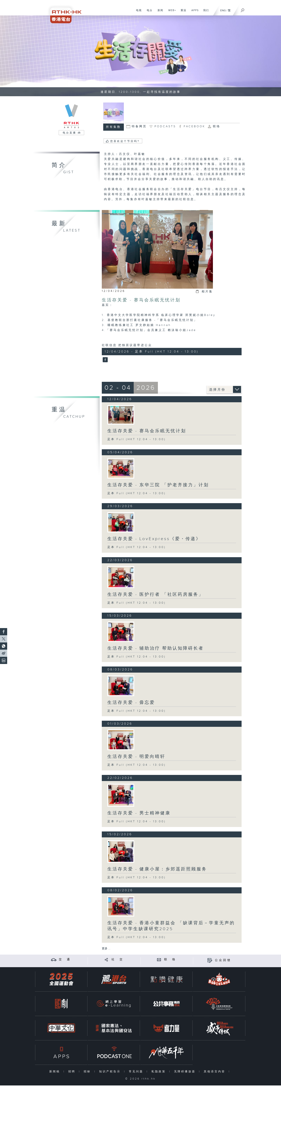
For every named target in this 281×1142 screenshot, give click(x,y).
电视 (137, 12)
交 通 (65, 959)
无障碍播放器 (185, 1071)
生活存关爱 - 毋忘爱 (131, 702)
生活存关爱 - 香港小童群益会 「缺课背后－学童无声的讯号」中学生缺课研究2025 (171, 925)
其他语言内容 (215, 1071)
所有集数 (113, 127)
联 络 (170, 959)
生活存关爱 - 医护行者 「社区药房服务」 (155, 594)
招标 (88, 1071)
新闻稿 (55, 1071)
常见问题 (137, 1071)
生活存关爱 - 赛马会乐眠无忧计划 (141, 300)
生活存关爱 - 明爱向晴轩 (136, 756)
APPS (194, 12)
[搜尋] (242, 9)
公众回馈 (223, 960)
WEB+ (171, 12)
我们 (205, 12)
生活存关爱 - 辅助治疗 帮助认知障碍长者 (155, 648)
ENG (223, 10)
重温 (182, 12)
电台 (148, 12)
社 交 (117, 959)
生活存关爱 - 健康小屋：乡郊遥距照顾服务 (157, 869)
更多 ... (106, 948)
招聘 (72, 1071)
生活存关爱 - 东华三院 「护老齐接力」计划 (158, 485)
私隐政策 (159, 1071)
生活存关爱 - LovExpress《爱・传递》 (154, 538)
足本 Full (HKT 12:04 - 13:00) (136, 439)
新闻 (159, 12)
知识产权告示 (110, 1071)
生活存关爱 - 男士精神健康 (139, 813)
